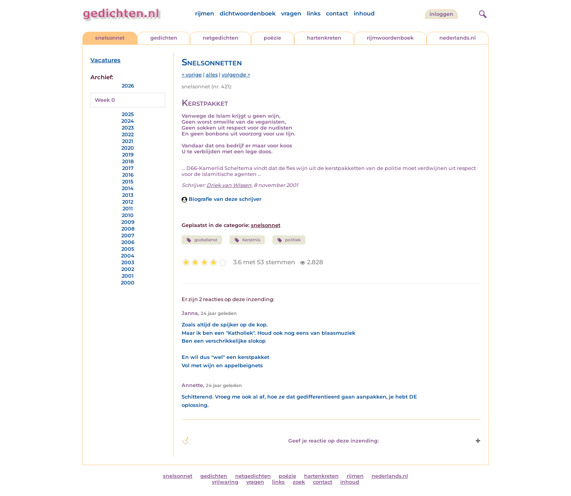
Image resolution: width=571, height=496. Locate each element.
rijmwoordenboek (390, 38)
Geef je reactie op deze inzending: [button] (280, 440)
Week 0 (105, 100)
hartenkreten (324, 38)
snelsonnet (110, 38)
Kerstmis (247, 240)
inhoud (364, 13)
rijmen (204, 13)
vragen (291, 13)
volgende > (236, 75)
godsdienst (201, 240)
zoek (299, 482)
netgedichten (220, 38)
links (313, 13)
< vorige (192, 75)
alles (212, 75)
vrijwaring (225, 482)
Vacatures (105, 60)
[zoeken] (482, 13)
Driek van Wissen (229, 185)
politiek (289, 240)
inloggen (441, 14)
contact (337, 13)
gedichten (163, 38)
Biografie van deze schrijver (221, 199)
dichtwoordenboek (248, 13)
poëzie (272, 38)
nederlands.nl (457, 38)
